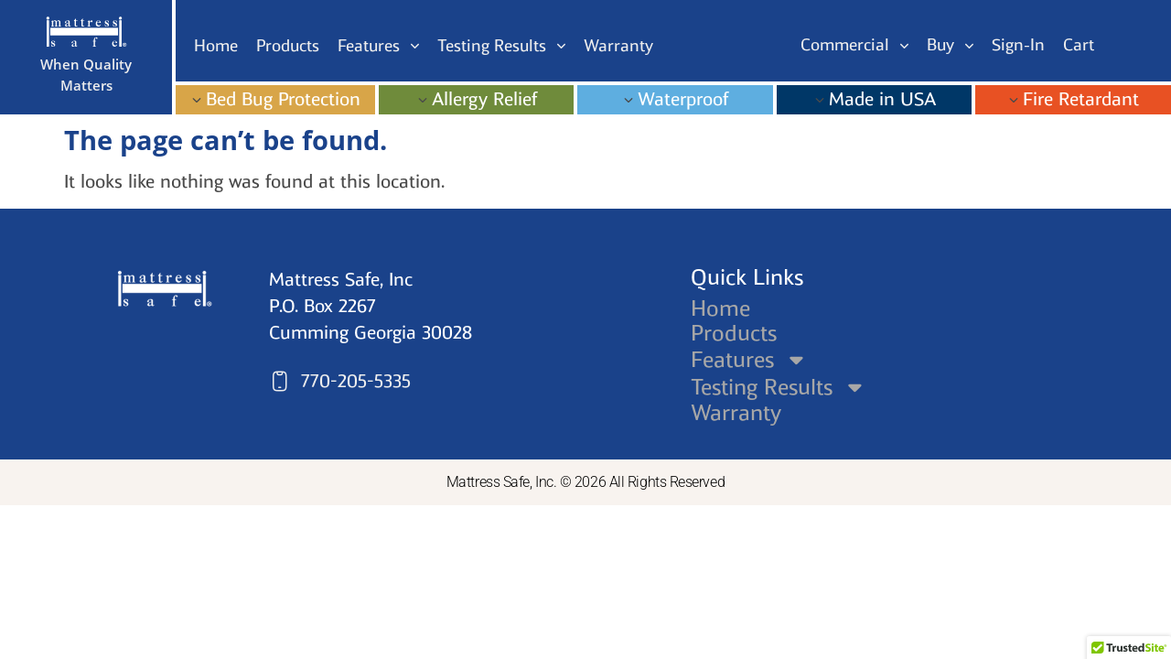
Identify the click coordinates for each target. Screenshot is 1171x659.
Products (734, 333)
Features (750, 359)
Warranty (736, 413)
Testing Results (779, 386)
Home (720, 308)
